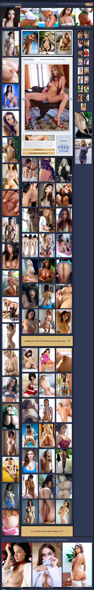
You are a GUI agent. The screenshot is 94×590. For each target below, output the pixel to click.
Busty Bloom (23, 0)
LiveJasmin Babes (13, 0)
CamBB (81, 4)
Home (46, 4)
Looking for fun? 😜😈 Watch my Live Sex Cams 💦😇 (47, 339)
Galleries (55, 4)
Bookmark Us (79, 578)
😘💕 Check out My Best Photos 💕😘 (47, 530)
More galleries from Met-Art (38, 151)
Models (72, 4)
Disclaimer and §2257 (87, 588)
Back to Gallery (28, 58)
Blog (64, 4)
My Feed (89, 4)
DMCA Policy (76, 588)
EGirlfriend (14, 5)
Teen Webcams (78, 0)
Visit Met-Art (38, 147)
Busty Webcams (88, 0)
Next (68, 97)
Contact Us (79, 584)
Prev (25, 97)
